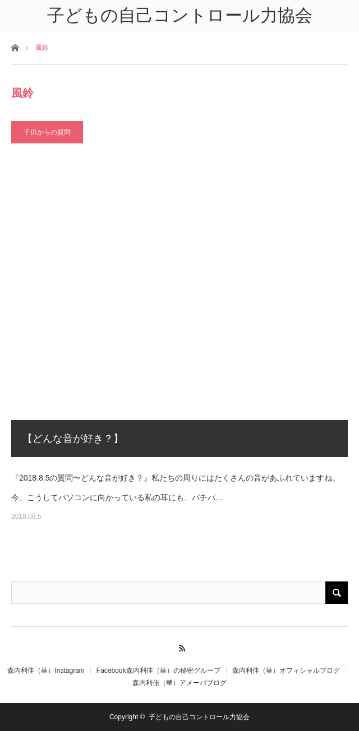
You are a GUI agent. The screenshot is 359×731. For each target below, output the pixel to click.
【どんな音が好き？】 (72, 438)
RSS (180, 646)
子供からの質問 (47, 132)
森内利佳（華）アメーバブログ (179, 682)
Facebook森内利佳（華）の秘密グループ (158, 670)
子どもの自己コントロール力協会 (199, 717)
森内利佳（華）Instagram (45, 670)
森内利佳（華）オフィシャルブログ (286, 670)
